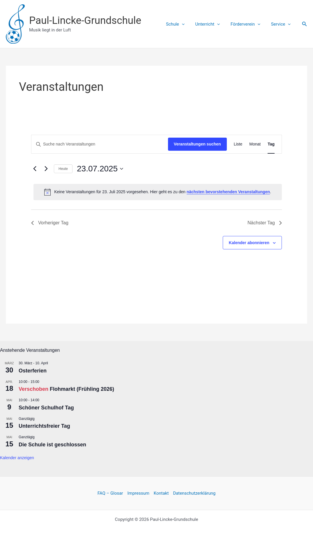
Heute (63, 169)
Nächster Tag (264, 222)
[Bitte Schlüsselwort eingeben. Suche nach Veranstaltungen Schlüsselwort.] (99, 144)
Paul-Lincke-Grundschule (85, 20)
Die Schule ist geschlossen (52, 445)
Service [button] (282, 24)
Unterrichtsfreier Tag (44, 426)
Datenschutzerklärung (194, 493)
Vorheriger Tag (49, 222)
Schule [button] (182, 24)
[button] (188, 24)
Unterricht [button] (212, 24)
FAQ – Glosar (110, 493)
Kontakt (161, 493)
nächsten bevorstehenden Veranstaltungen (228, 191)
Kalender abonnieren (249, 242)
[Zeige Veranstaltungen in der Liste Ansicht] (238, 144)
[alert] (157, 192)
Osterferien (33, 371)
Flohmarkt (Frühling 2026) (82, 389)
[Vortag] (34, 168)
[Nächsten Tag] (46, 168)
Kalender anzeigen (17, 457)
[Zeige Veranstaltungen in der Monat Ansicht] (255, 144)
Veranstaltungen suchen (197, 144)
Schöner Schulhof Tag (46, 408)
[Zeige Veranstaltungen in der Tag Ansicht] (271, 144)
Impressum (138, 493)
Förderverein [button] (248, 24)
